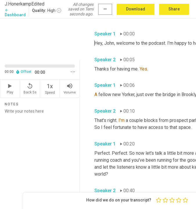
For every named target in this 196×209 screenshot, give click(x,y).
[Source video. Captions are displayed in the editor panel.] (40, 39)
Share (174, 9)
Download (135, 9)
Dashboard (15, 12)
